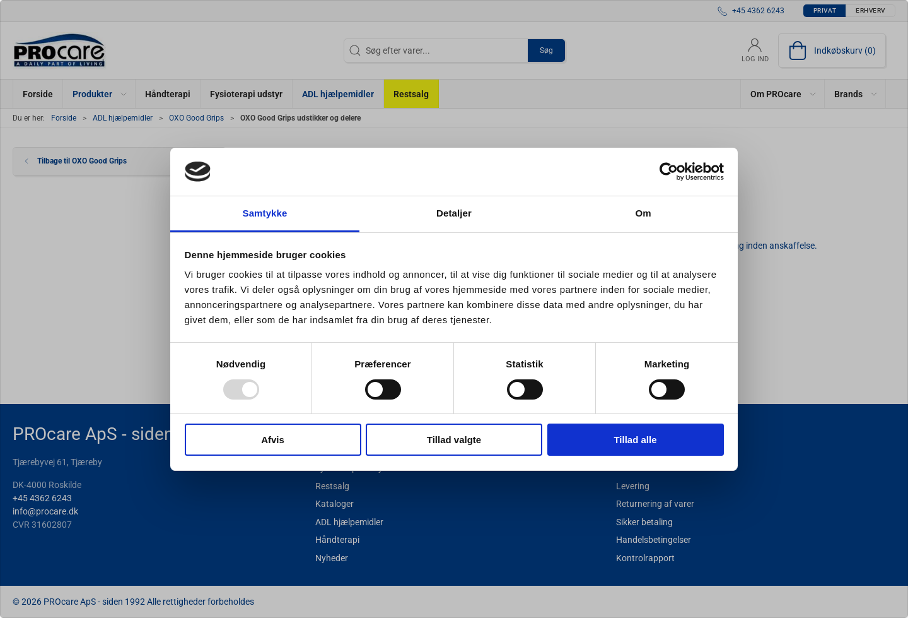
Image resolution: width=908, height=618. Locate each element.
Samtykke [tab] (265, 213)
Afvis (272, 439)
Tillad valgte (454, 439)
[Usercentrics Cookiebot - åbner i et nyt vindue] (669, 171)
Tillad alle (635, 439)
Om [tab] (643, 213)
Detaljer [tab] (454, 213)
